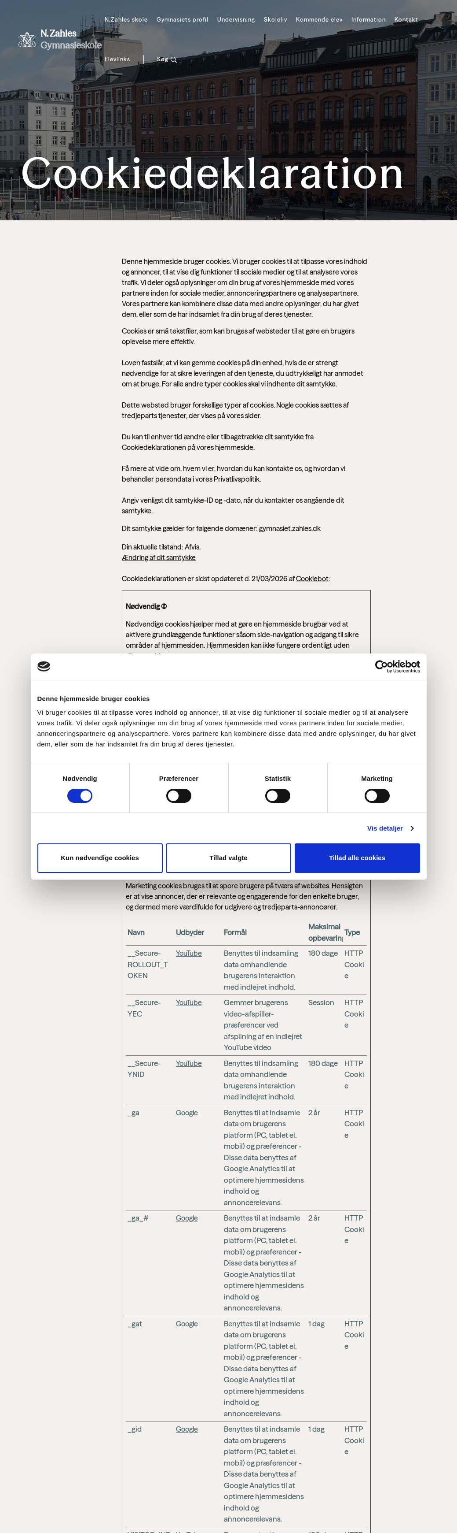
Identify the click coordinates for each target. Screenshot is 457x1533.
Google (187, 1112)
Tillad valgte (228, 857)
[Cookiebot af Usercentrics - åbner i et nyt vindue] (381, 666)
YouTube (189, 953)
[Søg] (167, 59)
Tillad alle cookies (357, 857)
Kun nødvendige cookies (100, 857)
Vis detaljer (385, 828)
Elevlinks (117, 59)
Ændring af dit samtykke (159, 557)
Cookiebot (312, 578)
